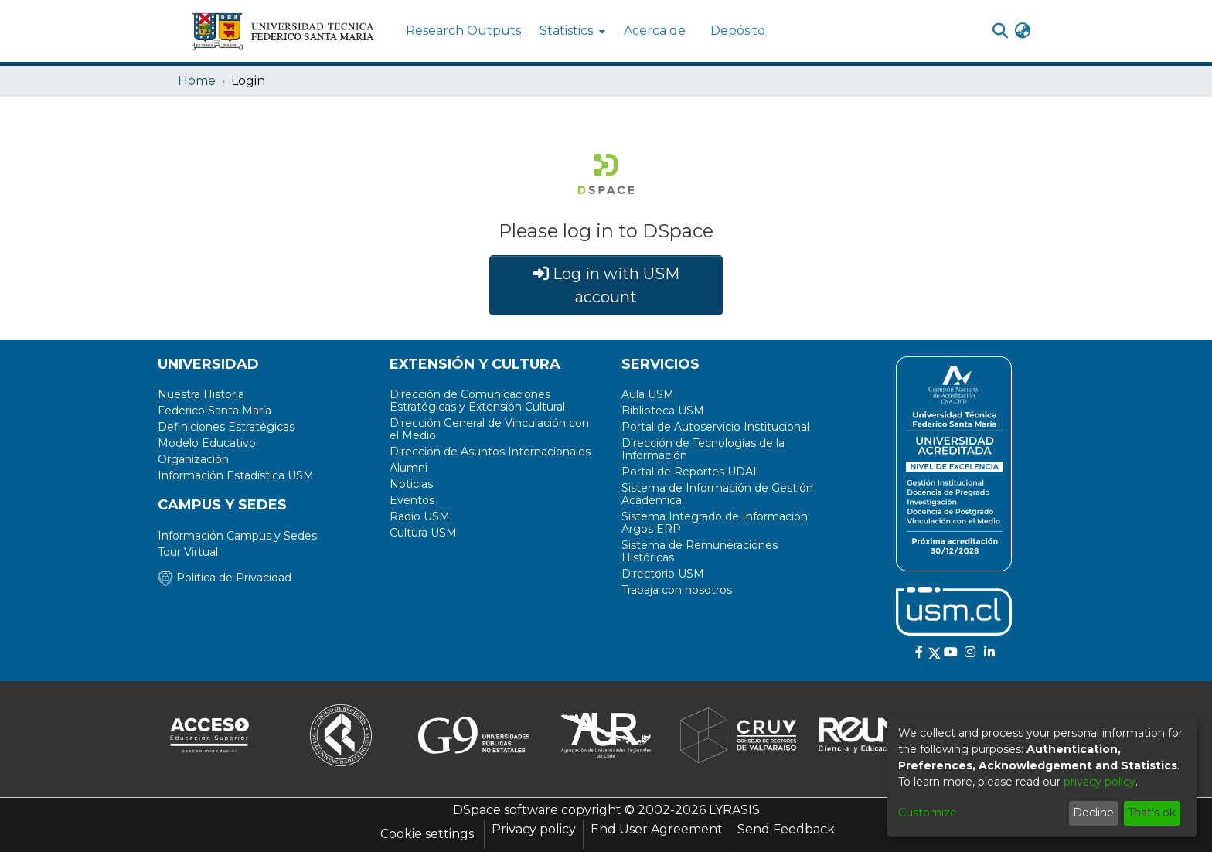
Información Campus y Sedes (237, 536)
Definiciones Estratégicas (226, 427)
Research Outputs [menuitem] (463, 30)
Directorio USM (662, 574)
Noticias (411, 484)
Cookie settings (427, 833)
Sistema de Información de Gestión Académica (717, 494)
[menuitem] (570, 31)
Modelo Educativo (207, 443)
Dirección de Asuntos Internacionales (490, 451)
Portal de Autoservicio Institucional (715, 427)
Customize (927, 813)
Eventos (412, 500)
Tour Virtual (188, 552)
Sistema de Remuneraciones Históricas (699, 551)
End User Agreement (657, 829)
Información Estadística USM (236, 475)
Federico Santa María (214, 410)
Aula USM (647, 394)
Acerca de (655, 30)
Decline (1093, 813)
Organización (193, 459)
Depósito (737, 30)
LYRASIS (734, 810)
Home (197, 80)
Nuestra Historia (201, 394)
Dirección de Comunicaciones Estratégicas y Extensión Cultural (477, 400)
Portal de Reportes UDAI (689, 472)
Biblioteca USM (662, 410)
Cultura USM (423, 533)
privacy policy (1099, 782)
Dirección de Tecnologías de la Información (703, 449)
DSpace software (505, 810)
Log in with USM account (606, 285)
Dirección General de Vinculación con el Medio (489, 429)
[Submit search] (999, 31)
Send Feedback (786, 829)
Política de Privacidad (224, 577)
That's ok (1152, 813)
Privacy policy (534, 829)
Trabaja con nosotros (676, 590)
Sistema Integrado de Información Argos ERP (714, 522)
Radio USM (420, 516)
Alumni (408, 468)
